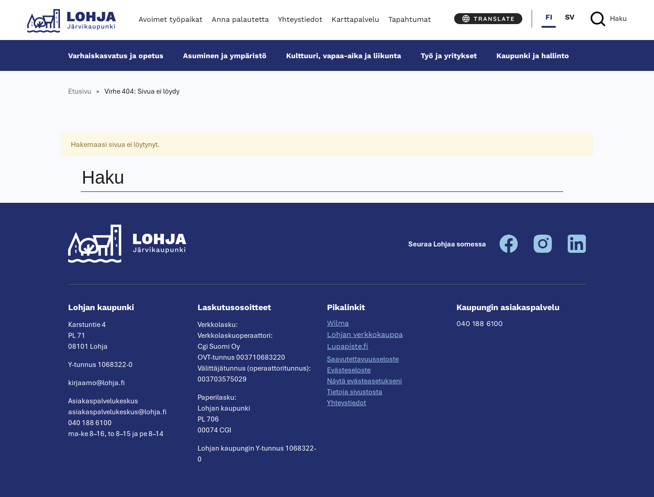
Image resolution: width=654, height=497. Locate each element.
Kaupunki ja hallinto (532, 55)
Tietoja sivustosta (354, 392)
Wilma (338, 323)
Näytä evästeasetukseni (364, 381)
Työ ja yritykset (449, 55)
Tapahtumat (409, 19)
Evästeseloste (349, 370)
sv (570, 17)
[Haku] (608, 19)
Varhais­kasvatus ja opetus (116, 55)
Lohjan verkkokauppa (365, 334)
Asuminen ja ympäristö (225, 55)
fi (548, 17)
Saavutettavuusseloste (363, 359)
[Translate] (488, 18)
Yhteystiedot (300, 19)
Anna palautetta (240, 19)
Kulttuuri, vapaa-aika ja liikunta (343, 55)
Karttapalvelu (355, 19)
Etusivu (79, 91)
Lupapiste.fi (347, 346)
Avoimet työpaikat (171, 19)
